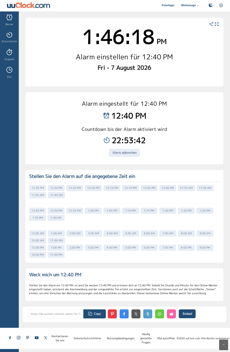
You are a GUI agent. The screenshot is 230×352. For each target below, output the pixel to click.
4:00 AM (112, 233)
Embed (187, 314)
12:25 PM (75, 188)
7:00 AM (167, 233)
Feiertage (168, 5)
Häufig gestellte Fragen (146, 338)
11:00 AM (56, 240)
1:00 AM (56, 233)
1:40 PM (56, 217)
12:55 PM (75, 210)
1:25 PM (186, 210)
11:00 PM (56, 254)
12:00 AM (37, 233)
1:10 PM (130, 210)
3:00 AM (93, 233)
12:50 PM (56, 210)
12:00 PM (168, 188)
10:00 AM (37, 240)
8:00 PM (186, 247)
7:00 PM (167, 247)
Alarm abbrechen (124, 153)
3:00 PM (93, 247)
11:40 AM (56, 195)
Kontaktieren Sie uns (60, 338)
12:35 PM (38, 188)
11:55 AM (186, 188)
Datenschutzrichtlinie (87, 338)
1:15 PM (149, 210)
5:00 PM (130, 247)
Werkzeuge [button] (190, 6)
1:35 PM (37, 217)
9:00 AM (205, 233)
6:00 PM (149, 247)
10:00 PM (38, 254)
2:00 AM (74, 233)
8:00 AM (186, 233)
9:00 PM (205, 247)
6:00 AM (149, 233)
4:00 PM (112, 247)
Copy (94, 314)
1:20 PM (167, 210)
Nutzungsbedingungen (121, 338)
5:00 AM (130, 233)
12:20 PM (93, 188)
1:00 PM (93, 210)
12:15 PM (112, 188)
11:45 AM (37, 195)
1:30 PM (205, 210)
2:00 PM (74, 247)
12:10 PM (130, 188)
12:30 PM (56, 188)
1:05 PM (112, 210)
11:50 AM (205, 188)
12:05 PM (149, 188)
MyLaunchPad (165, 338)
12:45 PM (38, 210)
